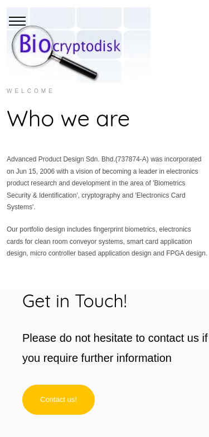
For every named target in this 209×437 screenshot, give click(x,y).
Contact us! (58, 399)
